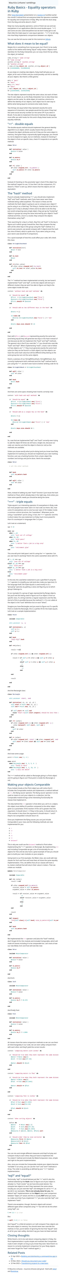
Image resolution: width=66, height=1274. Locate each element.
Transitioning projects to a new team (34, 1263)
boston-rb (41, 15)
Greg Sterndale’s (18, 15)
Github (47, 39)
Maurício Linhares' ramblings (22, 2)
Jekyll (54, 1269)
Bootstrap (14, 1271)
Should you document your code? (34, 1261)
